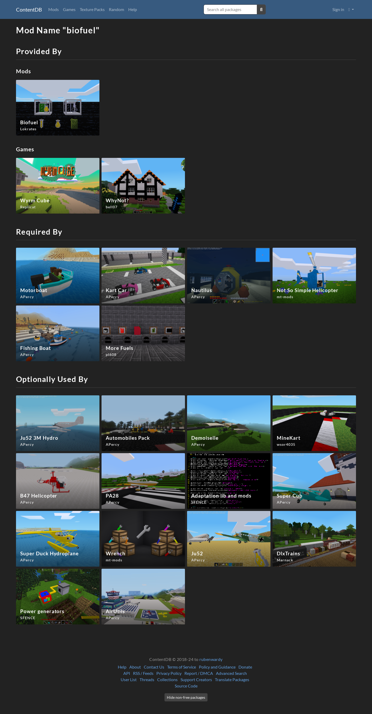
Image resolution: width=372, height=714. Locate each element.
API (126, 673)
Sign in (338, 9)
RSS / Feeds (143, 673)
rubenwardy (211, 659)
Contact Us (154, 666)
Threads (147, 679)
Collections (167, 679)
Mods (53, 9)
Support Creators (196, 679)
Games (69, 9)
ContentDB (29, 9)
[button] (351, 9)
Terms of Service (181, 666)
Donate (245, 666)
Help (132, 9)
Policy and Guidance (217, 666)
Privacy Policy (169, 673)
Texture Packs (92, 9)
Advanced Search (231, 673)
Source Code (186, 685)
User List (129, 679)
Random (116, 9)
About (135, 666)
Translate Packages (232, 679)
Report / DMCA (198, 673)
